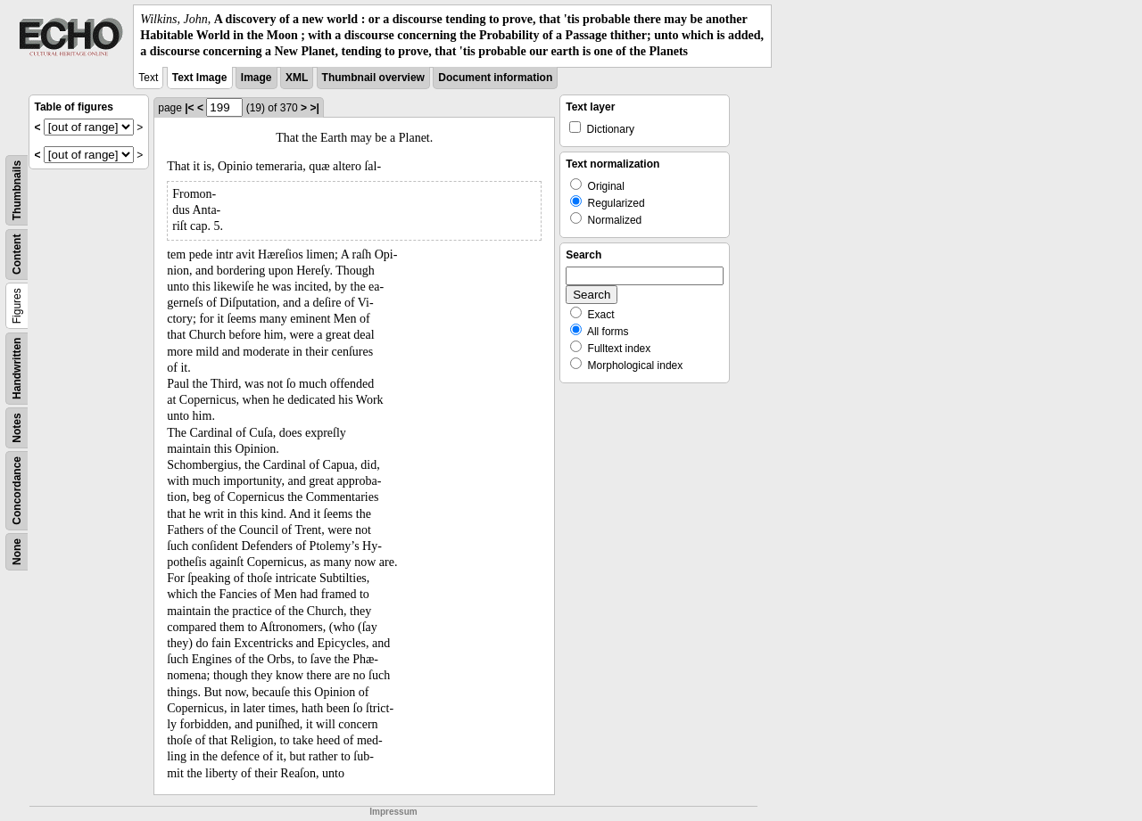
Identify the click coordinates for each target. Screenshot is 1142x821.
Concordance (17, 490)
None (17, 551)
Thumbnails (17, 189)
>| (314, 108)
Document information (495, 77)
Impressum (393, 812)
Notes (17, 427)
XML (297, 77)
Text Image (200, 77)
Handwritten (17, 367)
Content (17, 254)
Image (256, 77)
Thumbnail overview (373, 77)
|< (189, 108)
